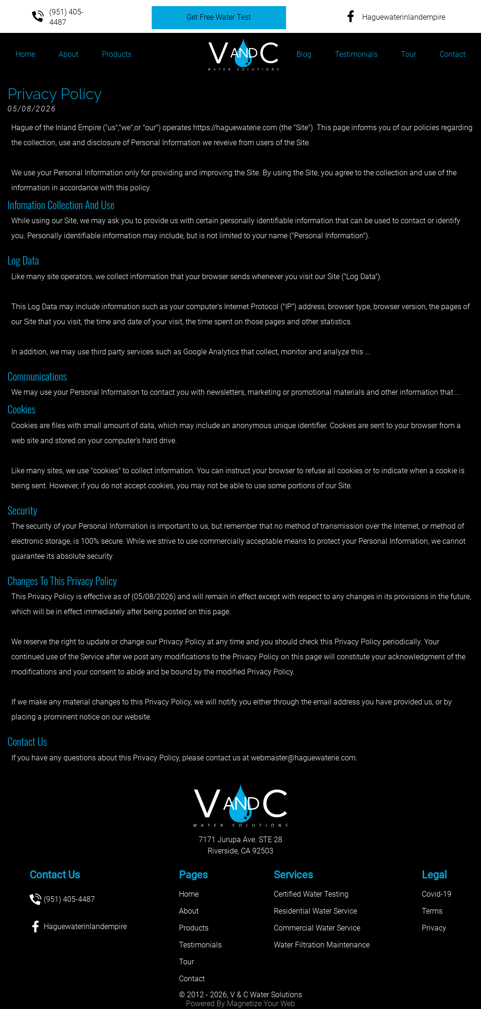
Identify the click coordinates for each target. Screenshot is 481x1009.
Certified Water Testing (311, 894)
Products (117, 54)
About (68, 54)
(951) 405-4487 (55, 17)
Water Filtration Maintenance (322, 944)
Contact (452, 54)
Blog (303, 54)
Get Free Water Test (218, 17)
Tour (408, 54)
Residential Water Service (315, 911)
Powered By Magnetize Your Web (240, 1004)
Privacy (434, 927)
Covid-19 (436, 894)
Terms (432, 911)
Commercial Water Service (317, 927)
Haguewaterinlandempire (392, 17)
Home (25, 54)
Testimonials (356, 54)
